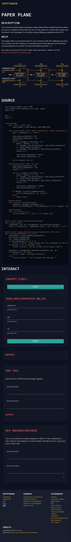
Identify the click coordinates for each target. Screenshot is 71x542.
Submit (36, 287)
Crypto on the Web (57, 512)
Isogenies (54, 516)
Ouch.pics (18, 530)
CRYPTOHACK (9, 3)
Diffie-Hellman (56, 505)
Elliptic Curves (28, 505)
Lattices (54, 514)
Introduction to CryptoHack (32, 497)
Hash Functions (56, 510)
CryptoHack (7, 499)
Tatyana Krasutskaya (31, 532)
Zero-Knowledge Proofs (59, 518)
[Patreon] (6, 507)
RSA (52, 503)
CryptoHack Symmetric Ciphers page (16, 53)
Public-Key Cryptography (32, 503)
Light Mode (7, 497)
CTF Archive (55, 522)
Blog (4, 503)
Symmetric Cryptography (32, 501)
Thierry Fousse (15, 532)
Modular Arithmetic (30, 499)
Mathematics (55, 501)
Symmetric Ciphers (57, 499)
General (54, 497)
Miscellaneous (56, 520)
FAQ (50, 46)
